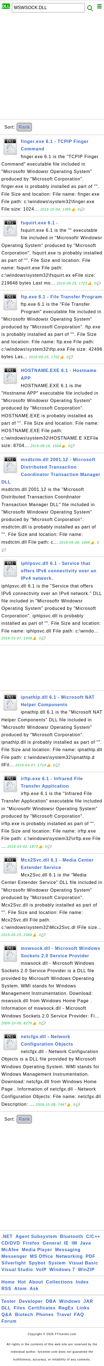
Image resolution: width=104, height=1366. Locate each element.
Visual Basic (83, 1263)
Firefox (31, 1243)
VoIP (41, 1269)
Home (8, 1282)
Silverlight (13, 1263)
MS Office (41, 1256)
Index (82, 1282)
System (57, 1263)
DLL (6, 1308)
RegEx (66, 1308)
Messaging (68, 1249)
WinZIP (86, 1269)
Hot (22, 1282)
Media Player (37, 1249)
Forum (9, 1321)
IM (74, 1243)
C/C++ (93, 1236)
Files (19, 1308)
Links (83, 1308)
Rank (24, 127)
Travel (64, 1314)
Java (85, 1243)
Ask (34, 1288)
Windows (69, 1301)
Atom (20, 1288)
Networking (69, 1256)
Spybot (37, 1263)
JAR (88, 1301)
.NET (6, 1236)
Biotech (24, 1314)
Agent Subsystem (36, 1236)
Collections (59, 1282)
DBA (51, 1301)
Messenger (14, 1256)
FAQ (79, 1314)
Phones (45, 1314)
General (52, 1243)
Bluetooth (71, 1236)
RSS (6, 1288)
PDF (90, 1256)
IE (66, 1243)
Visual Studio (17, 1269)
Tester (8, 1301)
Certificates (41, 1308)
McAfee (10, 1249)
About (36, 1282)
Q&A (6, 1314)
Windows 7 (62, 1269)
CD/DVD (10, 1243)
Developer (31, 1301)
